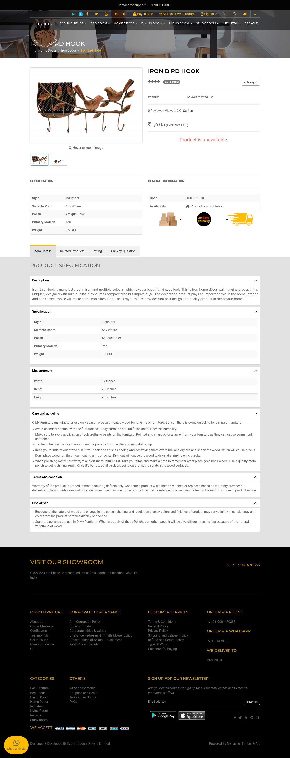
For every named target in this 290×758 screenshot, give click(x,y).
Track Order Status (82, 697)
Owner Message (41, 626)
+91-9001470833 (221, 622)
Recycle (251, 23)
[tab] (43, 251)
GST (33, 649)
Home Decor (125, 23)
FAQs (73, 702)
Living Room (180, 23)
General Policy (158, 626)
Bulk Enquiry (251, 82)
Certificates (38, 631)
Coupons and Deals (83, 693)
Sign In (209, 14)
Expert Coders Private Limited (88, 744)
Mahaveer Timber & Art (243, 744)
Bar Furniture (73, 23)
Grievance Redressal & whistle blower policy (100, 635)
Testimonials (39, 635)
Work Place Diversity (84, 644)
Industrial (231, 23)
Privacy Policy (158, 631)
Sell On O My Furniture (176, 14)
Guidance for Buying (162, 649)
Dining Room (153, 23)
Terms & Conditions (162, 622)
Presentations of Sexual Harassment (95, 640)
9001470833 (218, 641)
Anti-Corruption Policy (85, 622)
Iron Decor (68, 50)
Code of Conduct (81, 626)
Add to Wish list (200, 97)
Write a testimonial (82, 688)
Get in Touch (39, 640)
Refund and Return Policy (166, 640)
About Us (36, 622)
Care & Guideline (42, 644)
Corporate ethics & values (87, 631)
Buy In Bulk (143, 14)
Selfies (188, 111)
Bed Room (100, 23)
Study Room (207, 23)
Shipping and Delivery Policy (168, 635)
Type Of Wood (158, 644)
